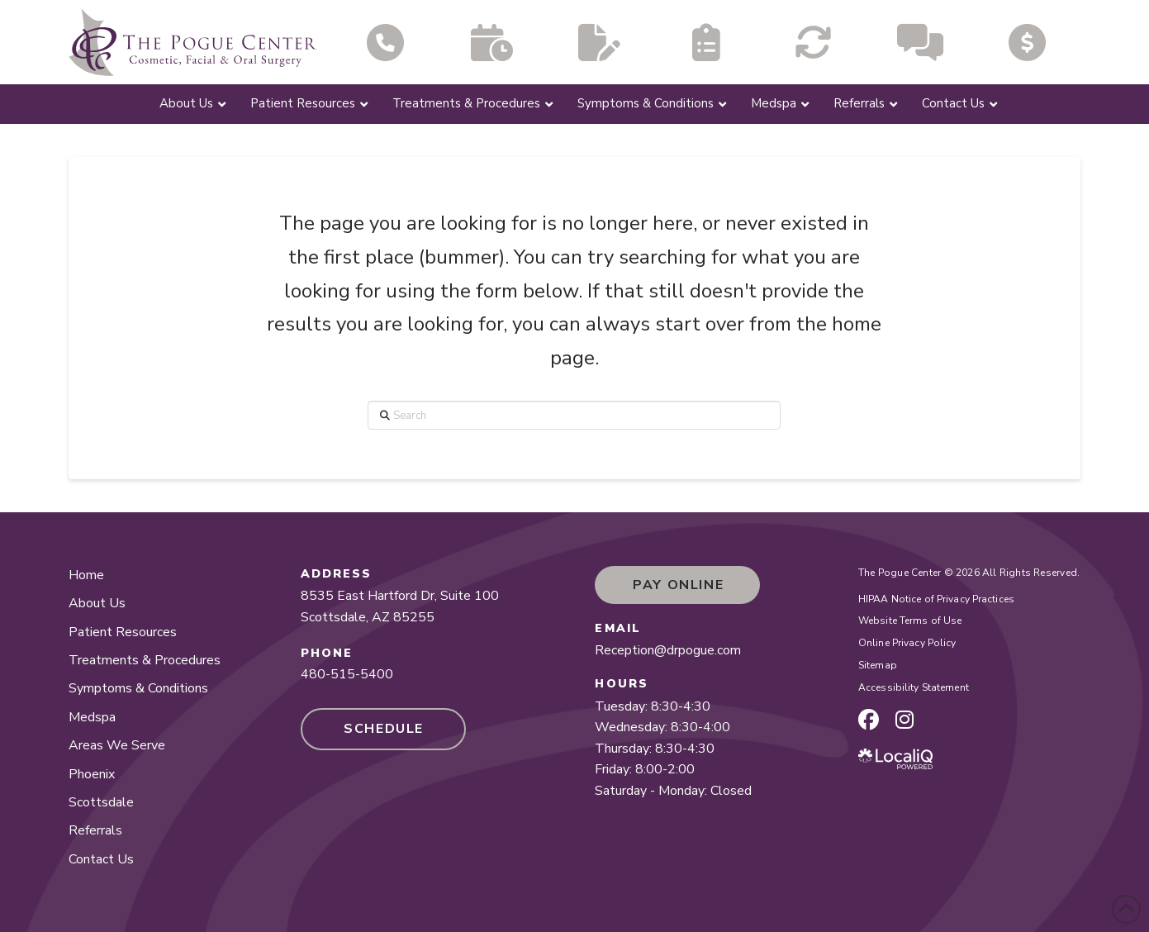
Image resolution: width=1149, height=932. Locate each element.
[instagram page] (904, 719)
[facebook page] (868, 719)
